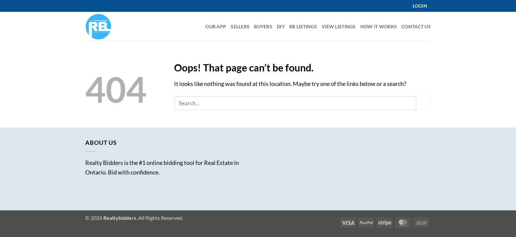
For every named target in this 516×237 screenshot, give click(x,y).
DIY (281, 26)
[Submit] (423, 103)
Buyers (263, 26)
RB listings (303, 26)
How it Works (378, 26)
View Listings (339, 26)
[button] (420, 6)
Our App (215, 26)
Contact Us (416, 26)
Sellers (240, 26)
